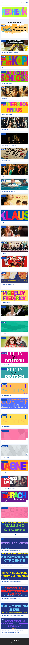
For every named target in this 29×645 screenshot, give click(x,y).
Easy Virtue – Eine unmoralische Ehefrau (11, 176)
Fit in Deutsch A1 (5, 364)
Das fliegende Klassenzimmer (8, 36)
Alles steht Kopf (5, 67)
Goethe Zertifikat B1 (6, 411)
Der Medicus (4, 98)
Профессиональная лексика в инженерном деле (13, 615)
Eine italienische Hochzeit (7, 207)
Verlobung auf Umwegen (7, 349)
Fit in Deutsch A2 (5, 380)
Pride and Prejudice (6, 318)
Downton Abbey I (5, 129)
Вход (27, 2)
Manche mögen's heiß (6, 269)
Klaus (3, 222)
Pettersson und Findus (7, 114)
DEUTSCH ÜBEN (5, 457)
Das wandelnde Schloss (7, 83)
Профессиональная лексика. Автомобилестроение (14, 565)
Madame (4, 253)
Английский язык (6, 442)
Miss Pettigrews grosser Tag (8, 284)
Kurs (3, 519)
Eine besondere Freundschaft (8, 191)
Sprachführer (5, 503)
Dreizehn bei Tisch (6, 160)
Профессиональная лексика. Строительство (12, 550)
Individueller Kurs (5, 333)
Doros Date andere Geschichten (9, 488)
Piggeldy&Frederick (6, 302)
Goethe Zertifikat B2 (6, 426)
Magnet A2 (4, 472)
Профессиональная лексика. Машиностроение (13, 534)
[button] (22, 2)
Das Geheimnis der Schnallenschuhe (10, 52)
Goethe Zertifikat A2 (6, 395)
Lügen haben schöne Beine (8, 238)
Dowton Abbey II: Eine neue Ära (9, 145)
